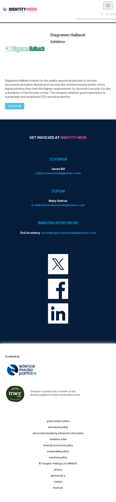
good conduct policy (58, 421)
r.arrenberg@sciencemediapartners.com (68, 232)
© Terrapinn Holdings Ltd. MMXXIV (58, 463)
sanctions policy (58, 457)
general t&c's (58, 475)
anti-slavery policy (58, 427)
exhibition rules (58, 439)
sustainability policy (58, 451)
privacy (58, 469)
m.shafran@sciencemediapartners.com (58, 205)
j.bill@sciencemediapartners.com (58, 173)
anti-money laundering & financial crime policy (58, 433)
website (14, 106)
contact (58, 481)
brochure (58, 487)
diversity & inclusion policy (58, 445)
